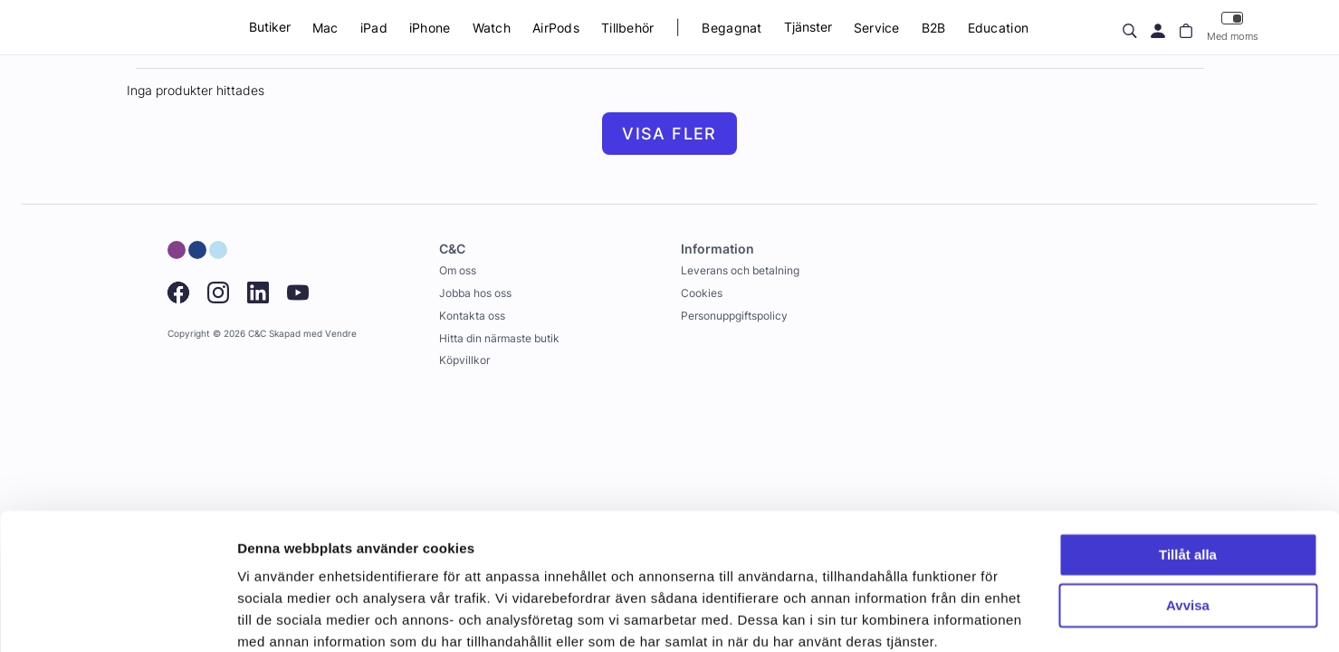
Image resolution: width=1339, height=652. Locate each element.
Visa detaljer (277, 616)
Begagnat (731, 27)
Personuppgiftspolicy (734, 315)
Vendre (341, 334)
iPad (373, 27)
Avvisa (1188, 530)
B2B (934, 27)
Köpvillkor (464, 360)
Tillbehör (628, 27)
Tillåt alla (1188, 479)
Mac (325, 27)
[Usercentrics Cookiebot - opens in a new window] (117, 616)
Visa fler (669, 133)
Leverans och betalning (740, 270)
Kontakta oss (472, 315)
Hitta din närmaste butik (499, 338)
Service (877, 27)
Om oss (457, 270)
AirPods (555, 27)
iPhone (430, 27)
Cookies (701, 293)
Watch (492, 27)
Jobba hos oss (475, 293)
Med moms (1232, 27)
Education (998, 27)
